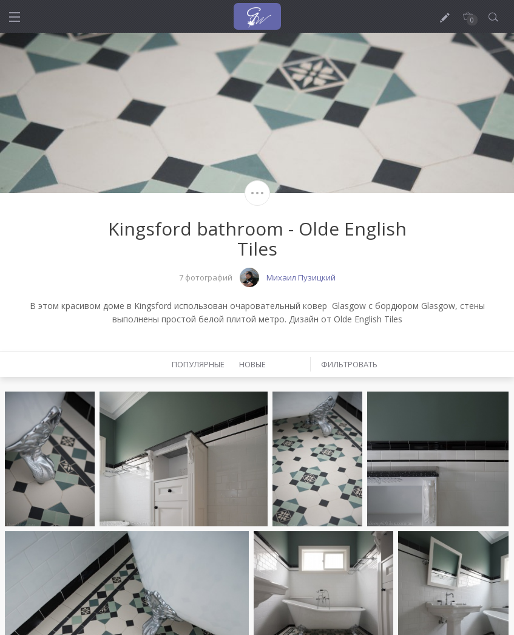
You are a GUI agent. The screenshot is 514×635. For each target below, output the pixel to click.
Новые (252, 364)
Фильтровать (349, 364)
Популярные (198, 364)
